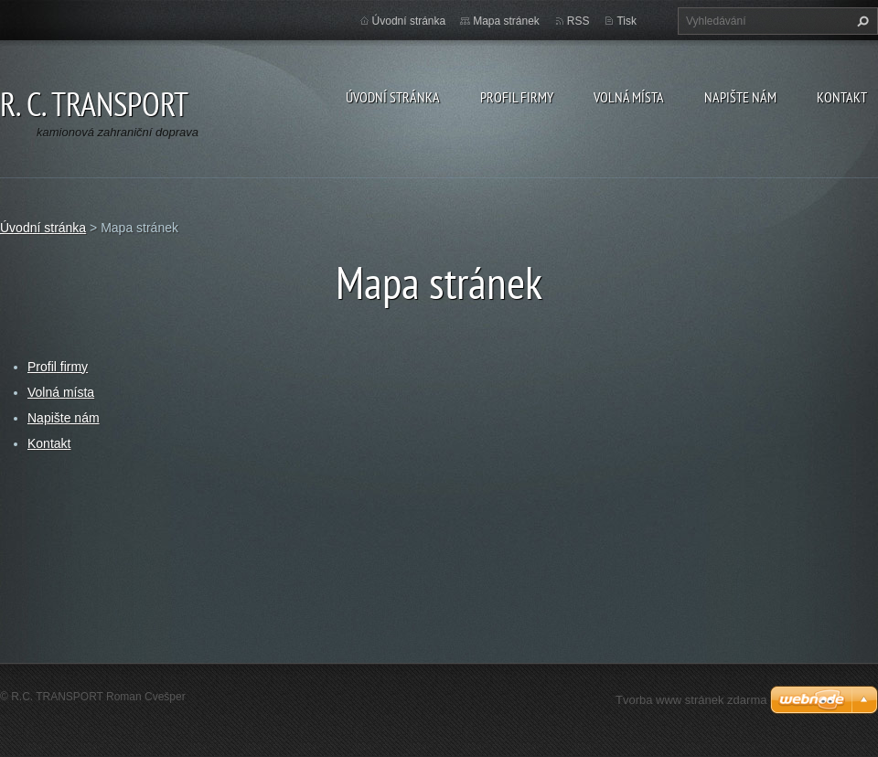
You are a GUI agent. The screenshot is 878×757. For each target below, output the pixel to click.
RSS (578, 21)
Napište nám (740, 97)
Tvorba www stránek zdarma (691, 700)
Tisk (626, 21)
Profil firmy (516, 97)
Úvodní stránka (393, 97)
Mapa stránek (506, 21)
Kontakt (842, 97)
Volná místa (629, 97)
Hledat (860, 21)
